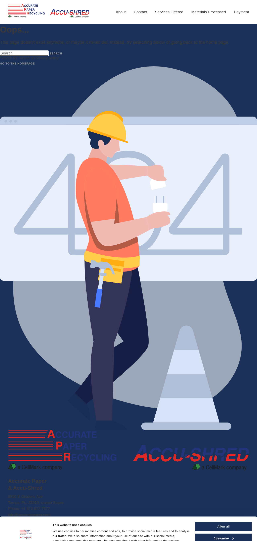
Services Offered (169, 12)
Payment (241, 12)
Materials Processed (208, 12)
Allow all (223, 503)
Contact (140, 12)
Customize (224, 514)
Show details (62, 533)
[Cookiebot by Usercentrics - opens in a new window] (26, 533)
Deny (223, 526)
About (121, 12)
